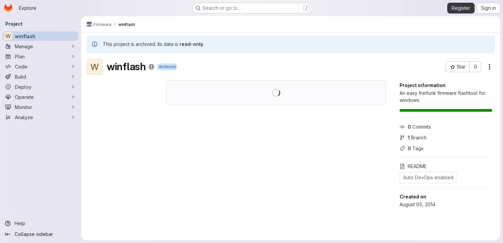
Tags (412, 148)
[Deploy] (40, 86)
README (413, 166)
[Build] (40, 76)
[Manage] (40, 46)
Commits (415, 127)
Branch (413, 137)
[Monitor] (40, 107)
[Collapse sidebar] (40, 234)
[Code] (40, 66)
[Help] (40, 223)
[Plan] (40, 56)
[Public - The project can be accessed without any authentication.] (151, 67)
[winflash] (40, 36)
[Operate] (40, 97)
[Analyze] (40, 117)
